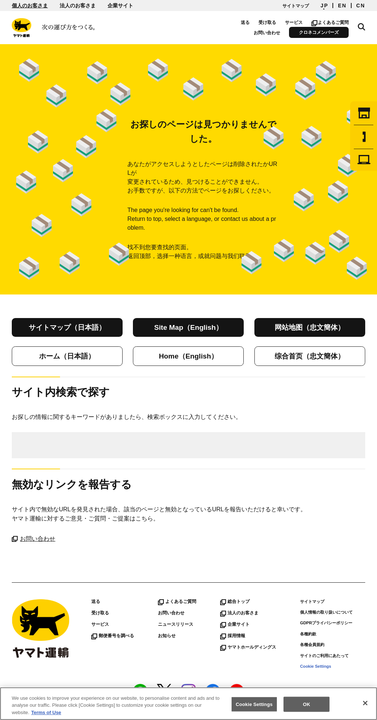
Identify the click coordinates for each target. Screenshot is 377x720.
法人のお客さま (78, 5)
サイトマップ (295, 5)
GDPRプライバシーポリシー (326, 623)
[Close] (365, 705)
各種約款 (308, 634)
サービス (294, 22)
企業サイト (120, 5)
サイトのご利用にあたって (324, 655)
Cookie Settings (315, 666)
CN (360, 5)
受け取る (267, 22)
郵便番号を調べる (112, 635)
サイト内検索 (361, 26)
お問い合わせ (267, 33)
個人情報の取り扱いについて (326, 612)
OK (306, 706)
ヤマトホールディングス (248, 647)
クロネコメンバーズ (319, 32)
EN (342, 5)
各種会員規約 (312, 644)
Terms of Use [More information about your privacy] (46, 714)
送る (245, 22)
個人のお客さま (30, 5)
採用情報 (232, 635)
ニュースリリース (175, 624)
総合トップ (235, 601)
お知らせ (167, 635)
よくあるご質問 (330, 22)
